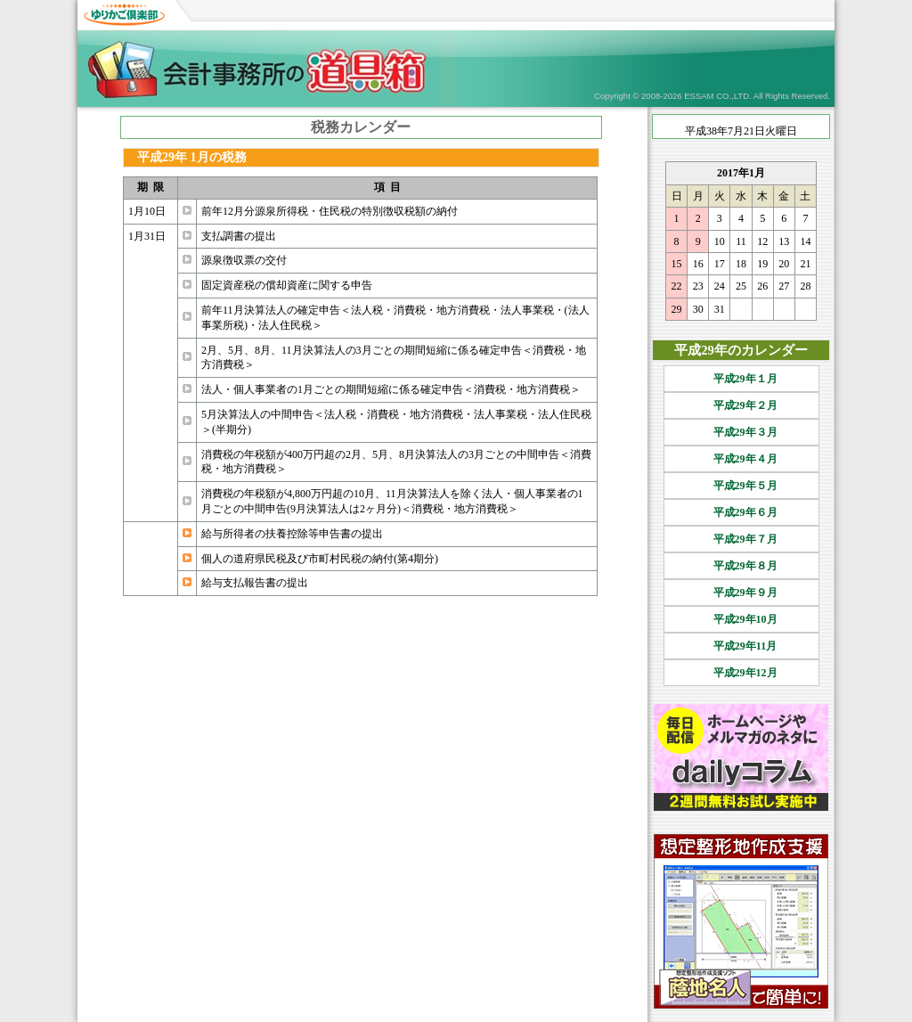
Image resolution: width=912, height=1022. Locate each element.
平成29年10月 (741, 619)
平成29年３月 (741, 432)
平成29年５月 (741, 485)
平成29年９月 (741, 592)
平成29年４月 (741, 459)
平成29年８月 (741, 566)
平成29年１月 (741, 378)
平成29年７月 (741, 539)
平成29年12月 (741, 672)
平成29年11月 (741, 646)
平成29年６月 (741, 512)
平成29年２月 (741, 405)
